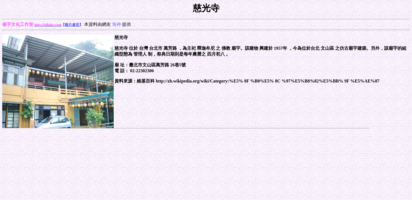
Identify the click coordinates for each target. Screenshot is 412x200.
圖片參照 (72, 24)
